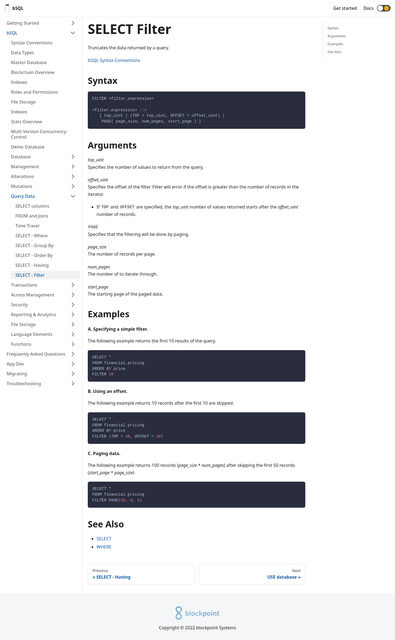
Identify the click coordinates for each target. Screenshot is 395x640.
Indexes (19, 82)
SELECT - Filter (30, 275)
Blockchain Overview (32, 72)
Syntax (333, 27)
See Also (334, 51)
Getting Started (23, 23)
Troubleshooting (24, 384)
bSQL (12, 33)
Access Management (32, 295)
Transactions (24, 285)
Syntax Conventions (31, 43)
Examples (335, 43)
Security (19, 305)
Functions (21, 344)
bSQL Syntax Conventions (114, 60)
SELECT (104, 539)
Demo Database (27, 147)
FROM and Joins (31, 216)
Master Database (29, 62)
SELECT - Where (31, 236)
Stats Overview (26, 122)
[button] (384, 8)
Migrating (17, 374)
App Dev (15, 364)
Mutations (21, 186)
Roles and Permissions (34, 92)
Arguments (337, 35)
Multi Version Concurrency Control (38, 134)
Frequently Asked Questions (36, 354)
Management (25, 167)
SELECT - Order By (34, 255)
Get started (345, 8)
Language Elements (31, 334)
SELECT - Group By (34, 245)
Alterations (22, 176)
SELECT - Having (32, 265)
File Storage (23, 102)
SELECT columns (32, 206)
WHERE (104, 547)
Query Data (23, 196)
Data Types (22, 53)
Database (21, 157)
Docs (368, 8)
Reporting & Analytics (33, 315)
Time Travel (27, 226)
